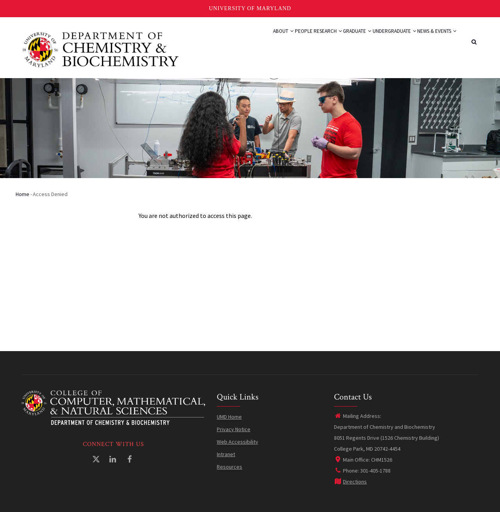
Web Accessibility (237, 441)
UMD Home (229, 416)
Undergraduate (381, 39)
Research (299, 39)
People (267, 39)
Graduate (336, 39)
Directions (350, 481)
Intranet (226, 454)
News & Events (432, 39)
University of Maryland (250, 8)
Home (22, 194)
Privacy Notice (233, 429)
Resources (229, 466)
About (239, 39)
